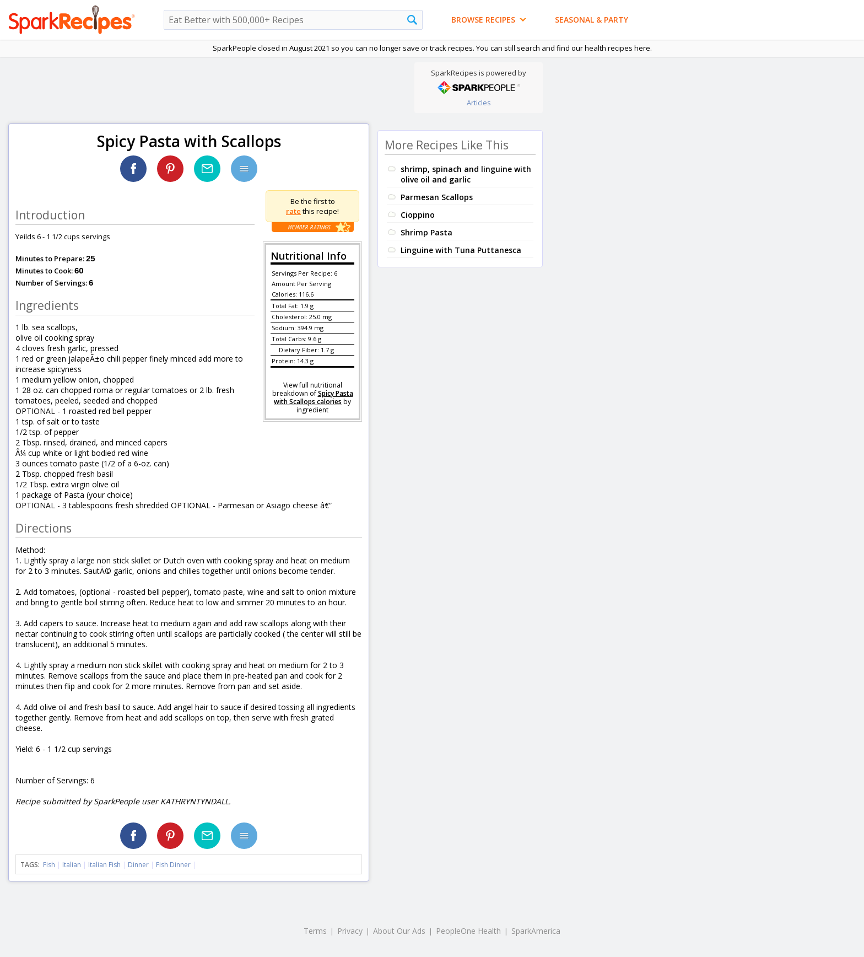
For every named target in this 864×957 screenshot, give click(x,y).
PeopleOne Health (468, 931)
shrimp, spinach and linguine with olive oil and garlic (466, 174)
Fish (49, 864)
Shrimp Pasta (426, 232)
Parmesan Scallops (437, 197)
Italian (71, 864)
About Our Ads (399, 931)
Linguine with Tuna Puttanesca (461, 250)
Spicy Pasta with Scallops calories (313, 397)
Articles (479, 102)
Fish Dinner (173, 864)
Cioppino (418, 214)
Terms (315, 931)
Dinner (138, 864)
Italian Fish (104, 864)
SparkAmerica (535, 931)
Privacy (350, 931)
